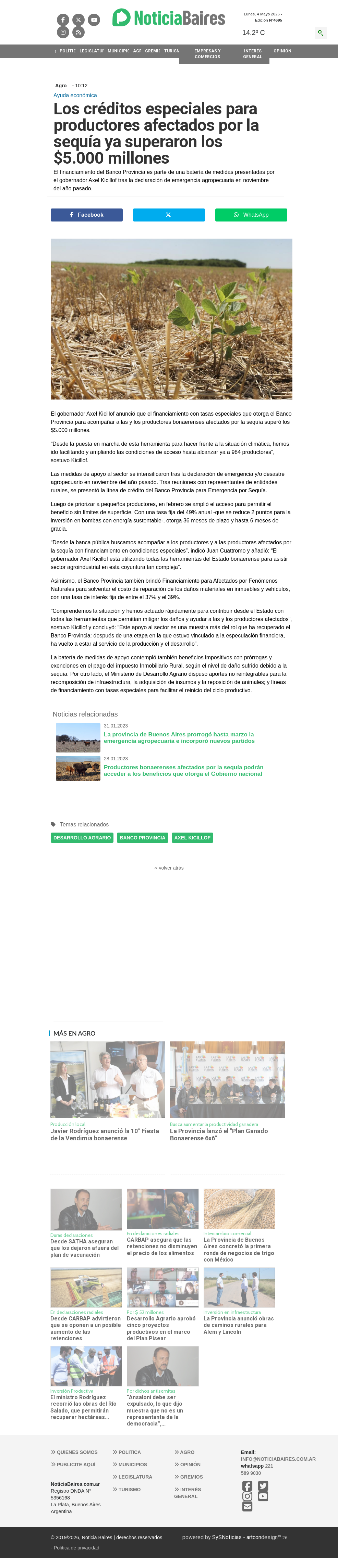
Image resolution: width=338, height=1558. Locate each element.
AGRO (137, 51)
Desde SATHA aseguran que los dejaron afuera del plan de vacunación (84, 1248)
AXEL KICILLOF (192, 837)
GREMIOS (152, 51)
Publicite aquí (73, 1464)
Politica (126, 1452)
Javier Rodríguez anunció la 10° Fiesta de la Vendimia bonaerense (104, 1134)
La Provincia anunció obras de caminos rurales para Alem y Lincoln (239, 1325)
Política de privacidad (76, 1547)
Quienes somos (74, 1452)
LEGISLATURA (92, 51)
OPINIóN (280, 51)
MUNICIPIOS (118, 51)
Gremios (188, 1477)
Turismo (126, 1489)
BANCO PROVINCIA (142, 837)
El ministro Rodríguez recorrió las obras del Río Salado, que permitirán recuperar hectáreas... (83, 1407)
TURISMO (171, 51)
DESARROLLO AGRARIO (82, 837)
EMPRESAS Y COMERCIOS (207, 54)
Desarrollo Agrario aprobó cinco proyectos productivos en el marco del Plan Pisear (161, 1328)
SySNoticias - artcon (236, 1537)
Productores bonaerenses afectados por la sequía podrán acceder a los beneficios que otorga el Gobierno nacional (169, 766)
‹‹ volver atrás (169, 868)
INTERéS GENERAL (252, 54)
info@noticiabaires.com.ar (278, 1459)
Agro (184, 1452)
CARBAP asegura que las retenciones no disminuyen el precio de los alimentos (162, 1246)
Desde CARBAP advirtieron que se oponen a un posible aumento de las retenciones (85, 1328)
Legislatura (132, 1477)
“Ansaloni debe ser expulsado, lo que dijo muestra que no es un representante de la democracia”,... (155, 1410)
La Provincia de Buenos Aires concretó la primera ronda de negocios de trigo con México (239, 1250)
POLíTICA (67, 51)
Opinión (187, 1464)
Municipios (129, 1464)
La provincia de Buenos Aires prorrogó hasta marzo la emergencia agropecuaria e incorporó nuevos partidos (169, 733)
